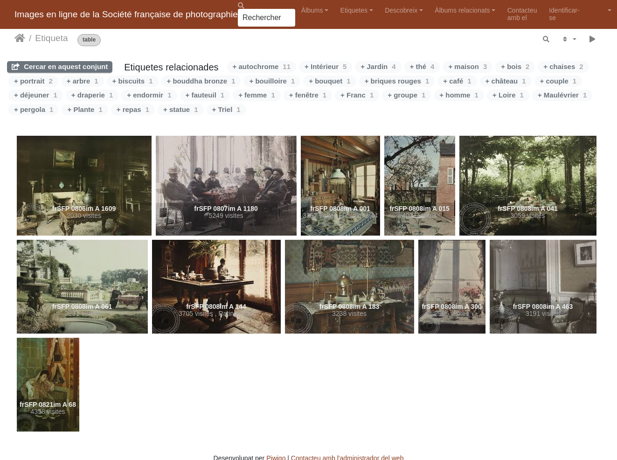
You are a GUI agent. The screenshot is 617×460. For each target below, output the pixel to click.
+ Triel (226, 109)
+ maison (467, 66)
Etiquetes (353, 10)
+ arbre (82, 81)
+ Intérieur (326, 66)
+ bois (515, 66)
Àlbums (312, 10)
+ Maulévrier (562, 95)
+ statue (180, 109)
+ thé (422, 66)
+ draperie (92, 95)
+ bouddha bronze (201, 81)
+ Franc (357, 95)
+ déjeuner (35, 95)
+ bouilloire (272, 81)
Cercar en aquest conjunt (60, 66)
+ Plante (84, 109)
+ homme (458, 95)
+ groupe (406, 95)
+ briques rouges (397, 81)
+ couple (558, 81)
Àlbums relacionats (462, 10)
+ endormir (149, 95)
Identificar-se (564, 14)
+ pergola (33, 109)
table (89, 40)
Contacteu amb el (522, 14)
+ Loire (508, 95)
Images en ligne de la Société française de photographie (126, 14)
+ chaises (563, 66)
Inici (19, 38)
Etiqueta (51, 38)
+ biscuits (132, 81)
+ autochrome (262, 66)
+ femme (256, 95)
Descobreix (401, 10)
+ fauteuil (205, 95)
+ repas (133, 109)
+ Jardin (377, 66)
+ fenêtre (307, 95)
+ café (457, 81)
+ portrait (33, 81)
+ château (505, 81)
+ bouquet (329, 81)
